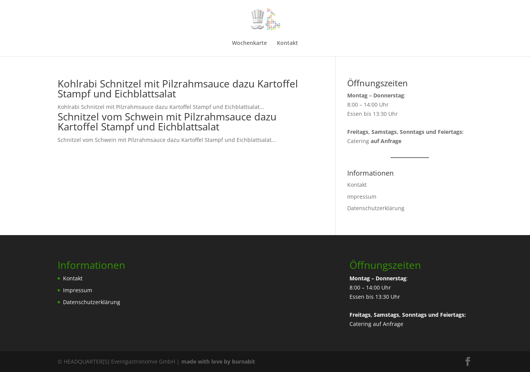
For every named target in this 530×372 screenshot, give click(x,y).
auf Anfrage (388, 324)
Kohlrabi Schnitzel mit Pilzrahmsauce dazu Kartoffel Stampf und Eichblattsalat (178, 88)
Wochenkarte (249, 43)
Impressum (361, 196)
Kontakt (287, 43)
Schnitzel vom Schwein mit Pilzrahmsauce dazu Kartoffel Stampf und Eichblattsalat (167, 121)
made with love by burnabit (218, 361)
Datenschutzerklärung (375, 208)
